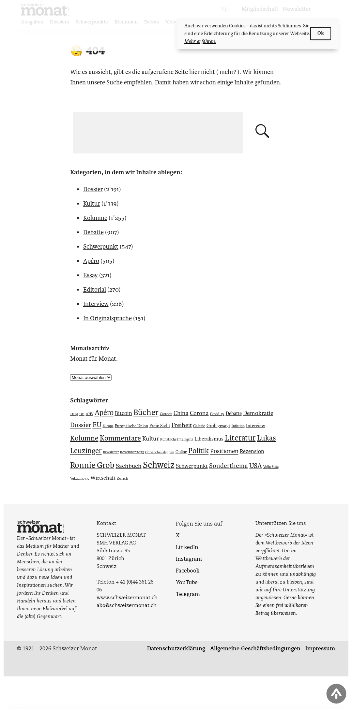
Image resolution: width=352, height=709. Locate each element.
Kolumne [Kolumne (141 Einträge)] (84, 438)
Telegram (188, 594)
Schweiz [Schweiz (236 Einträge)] (159, 464)
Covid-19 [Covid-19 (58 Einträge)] (217, 414)
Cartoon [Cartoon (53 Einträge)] (166, 414)
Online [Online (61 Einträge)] (181, 451)
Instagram (189, 559)
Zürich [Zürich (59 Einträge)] (122, 478)
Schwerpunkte (91, 22)
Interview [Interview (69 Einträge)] (255, 425)
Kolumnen (126, 22)
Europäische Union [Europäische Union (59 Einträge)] (131, 426)
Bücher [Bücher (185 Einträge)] (146, 412)
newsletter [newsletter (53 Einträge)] (111, 452)
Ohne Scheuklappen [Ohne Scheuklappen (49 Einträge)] (159, 452)
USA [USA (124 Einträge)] (255, 466)
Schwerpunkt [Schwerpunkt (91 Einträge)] (192, 466)
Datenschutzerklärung (176, 649)
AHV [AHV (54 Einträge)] (89, 414)
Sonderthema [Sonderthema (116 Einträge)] (228, 466)
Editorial (94, 289)
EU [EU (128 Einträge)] (97, 425)
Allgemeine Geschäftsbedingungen (255, 649)
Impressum (320, 649)
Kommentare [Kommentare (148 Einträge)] (120, 438)
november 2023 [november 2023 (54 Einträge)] (132, 452)
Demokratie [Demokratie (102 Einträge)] (258, 413)
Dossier (93, 189)
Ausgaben (32, 22)
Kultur (91, 203)
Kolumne (95, 218)
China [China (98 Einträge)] (181, 413)
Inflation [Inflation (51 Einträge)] (238, 426)
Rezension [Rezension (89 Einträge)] (252, 451)
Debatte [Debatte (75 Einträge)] (234, 413)
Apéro (91, 261)
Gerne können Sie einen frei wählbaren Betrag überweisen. (284, 606)
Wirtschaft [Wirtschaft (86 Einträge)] (102, 478)
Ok (320, 33)
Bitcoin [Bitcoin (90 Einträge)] (123, 413)
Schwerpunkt (100, 246)
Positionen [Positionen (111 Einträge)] (224, 451)
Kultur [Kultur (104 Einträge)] (150, 438)
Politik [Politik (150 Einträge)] (198, 450)
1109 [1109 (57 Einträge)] (74, 414)
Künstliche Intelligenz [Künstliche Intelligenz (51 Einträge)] (176, 439)
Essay (90, 275)
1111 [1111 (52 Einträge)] (81, 414)
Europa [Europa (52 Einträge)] (108, 426)
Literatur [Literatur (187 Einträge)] (240, 438)
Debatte (93, 232)
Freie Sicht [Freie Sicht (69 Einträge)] (159, 425)
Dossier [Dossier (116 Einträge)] (80, 425)
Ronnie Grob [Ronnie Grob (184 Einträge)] (92, 465)
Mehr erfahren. (200, 41)
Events (151, 22)
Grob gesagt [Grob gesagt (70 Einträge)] (218, 425)
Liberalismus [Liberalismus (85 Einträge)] (208, 439)
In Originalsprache (107, 318)
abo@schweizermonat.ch (127, 605)
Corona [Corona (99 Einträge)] (199, 413)
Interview (96, 304)
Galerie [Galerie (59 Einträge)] (199, 426)
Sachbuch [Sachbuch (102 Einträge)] (129, 466)
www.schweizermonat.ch (127, 598)
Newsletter (297, 9)
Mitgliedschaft (260, 9)
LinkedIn (187, 547)
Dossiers (59, 22)
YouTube (187, 583)
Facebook (187, 571)
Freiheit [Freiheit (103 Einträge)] (182, 425)
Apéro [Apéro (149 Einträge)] (104, 412)
